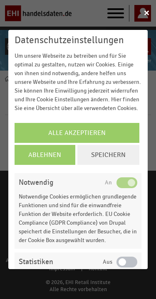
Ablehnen (44, 155)
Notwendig (36, 182)
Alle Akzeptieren (77, 133)
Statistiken (36, 261)
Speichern (108, 155)
